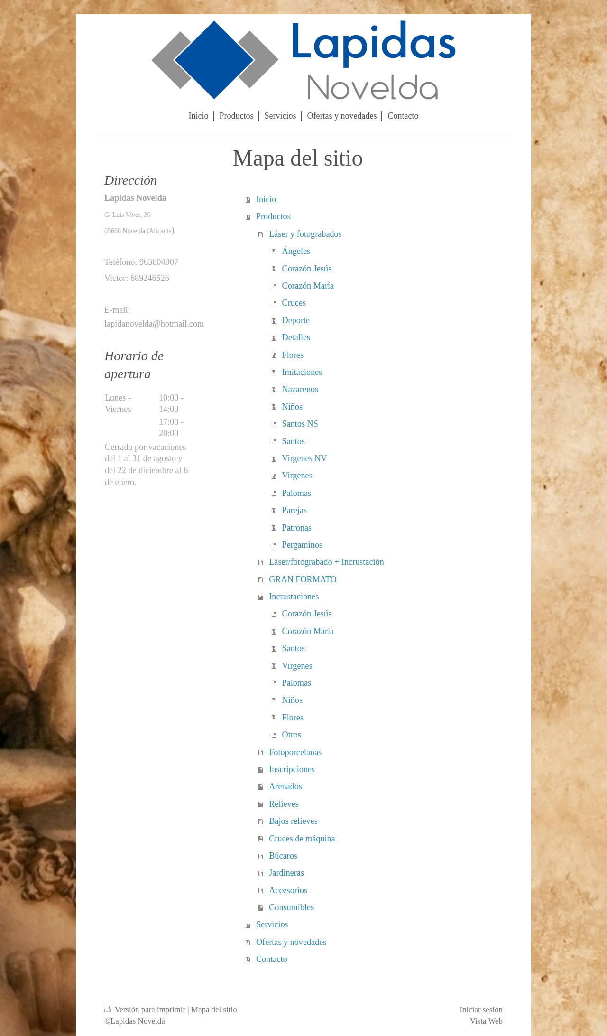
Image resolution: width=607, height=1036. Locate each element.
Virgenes (297, 475)
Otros (291, 734)
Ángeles (296, 251)
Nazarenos (300, 389)
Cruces (294, 303)
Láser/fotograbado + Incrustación (326, 562)
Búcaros (283, 855)
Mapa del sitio (214, 1009)
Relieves (284, 804)
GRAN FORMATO (303, 579)
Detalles (296, 337)
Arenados (285, 786)
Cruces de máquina (302, 838)
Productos (273, 216)
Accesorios (288, 890)
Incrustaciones (294, 596)
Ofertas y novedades (291, 942)
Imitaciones (302, 372)
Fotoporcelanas (295, 752)
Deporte (296, 320)
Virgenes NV (304, 458)
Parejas (294, 510)
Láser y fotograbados (305, 234)
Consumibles (291, 907)
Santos (293, 441)
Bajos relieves (293, 821)
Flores (293, 355)
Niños (292, 406)
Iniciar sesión (481, 1009)
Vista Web (486, 1021)
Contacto (271, 959)
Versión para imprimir (145, 1009)
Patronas (297, 527)
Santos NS (300, 424)
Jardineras (286, 872)
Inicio (266, 199)
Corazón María (308, 285)
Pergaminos (302, 545)
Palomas (297, 493)
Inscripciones (292, 769)
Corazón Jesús (307, 268)
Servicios (272, 924)
